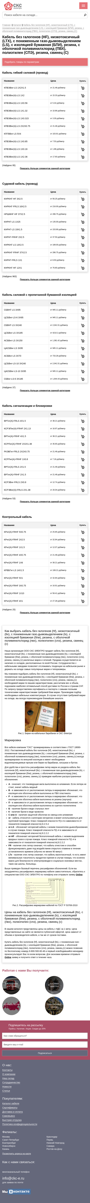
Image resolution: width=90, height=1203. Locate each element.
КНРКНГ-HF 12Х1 (13, 268)
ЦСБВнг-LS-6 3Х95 (13, 317)
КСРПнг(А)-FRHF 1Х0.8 (16, 459)
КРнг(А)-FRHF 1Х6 (13, 562)
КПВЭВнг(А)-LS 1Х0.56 (15, 103)
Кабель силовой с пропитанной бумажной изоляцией (39, 294)
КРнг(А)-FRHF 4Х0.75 (15, 555)
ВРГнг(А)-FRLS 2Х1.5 (15, 467)
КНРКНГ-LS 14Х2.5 (13, 245)
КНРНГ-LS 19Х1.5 (13, 229)
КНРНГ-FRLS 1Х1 (13, 260)
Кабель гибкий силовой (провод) (25, 72)
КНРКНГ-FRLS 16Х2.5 (15, 206)
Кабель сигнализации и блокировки (27, 405)
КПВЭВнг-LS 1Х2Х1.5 (15, 88)
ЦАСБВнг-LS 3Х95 (13, 348)
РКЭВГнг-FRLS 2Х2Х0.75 (17, 451)
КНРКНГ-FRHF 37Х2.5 (15, 252)
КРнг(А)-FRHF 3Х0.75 (15, 585)
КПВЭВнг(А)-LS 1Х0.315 (16, 118)
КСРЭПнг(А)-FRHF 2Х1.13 (17, 428)
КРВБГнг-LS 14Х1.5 (14, 570)
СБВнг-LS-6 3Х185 (13, 379)
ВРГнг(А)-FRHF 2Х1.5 (15, 474)
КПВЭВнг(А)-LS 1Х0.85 (15, 141)
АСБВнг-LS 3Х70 (12, 356)
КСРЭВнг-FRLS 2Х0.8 (15, 482)
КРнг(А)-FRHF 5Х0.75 (15, 532)
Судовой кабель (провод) (20, 183)
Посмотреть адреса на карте (16, 1153)
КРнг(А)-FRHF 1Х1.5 (14, 547)
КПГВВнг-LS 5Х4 (12, 134)
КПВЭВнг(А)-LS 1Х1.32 (15, 111)
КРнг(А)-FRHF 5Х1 (13, 578)
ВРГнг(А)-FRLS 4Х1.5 (15, 421)
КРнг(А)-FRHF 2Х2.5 (14, 539)
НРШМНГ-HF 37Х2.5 (14, 214)
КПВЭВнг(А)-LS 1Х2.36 (15, 157)
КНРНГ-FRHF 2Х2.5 (14, 237)
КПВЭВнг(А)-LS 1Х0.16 (15, 149)
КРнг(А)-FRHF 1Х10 (14, 593)
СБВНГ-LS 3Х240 (13, 325)
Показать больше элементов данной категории (45, 168)
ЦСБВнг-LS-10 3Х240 (15, 363)
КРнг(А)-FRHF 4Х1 (13, 601)
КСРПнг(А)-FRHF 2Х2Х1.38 (18, 444)
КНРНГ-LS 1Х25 (12, 222)
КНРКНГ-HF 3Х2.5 (13, 199)
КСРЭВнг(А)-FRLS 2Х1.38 (17, 490)
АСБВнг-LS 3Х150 (13, 340)
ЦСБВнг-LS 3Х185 (13, 333)
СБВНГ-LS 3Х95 (12, 310)
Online (79, 874)
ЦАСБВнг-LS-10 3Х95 (15, 371)
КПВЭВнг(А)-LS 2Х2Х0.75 (17, 126)
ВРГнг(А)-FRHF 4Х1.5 (15, 436)
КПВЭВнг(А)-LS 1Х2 (14, 95)
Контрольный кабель (17, 516)
